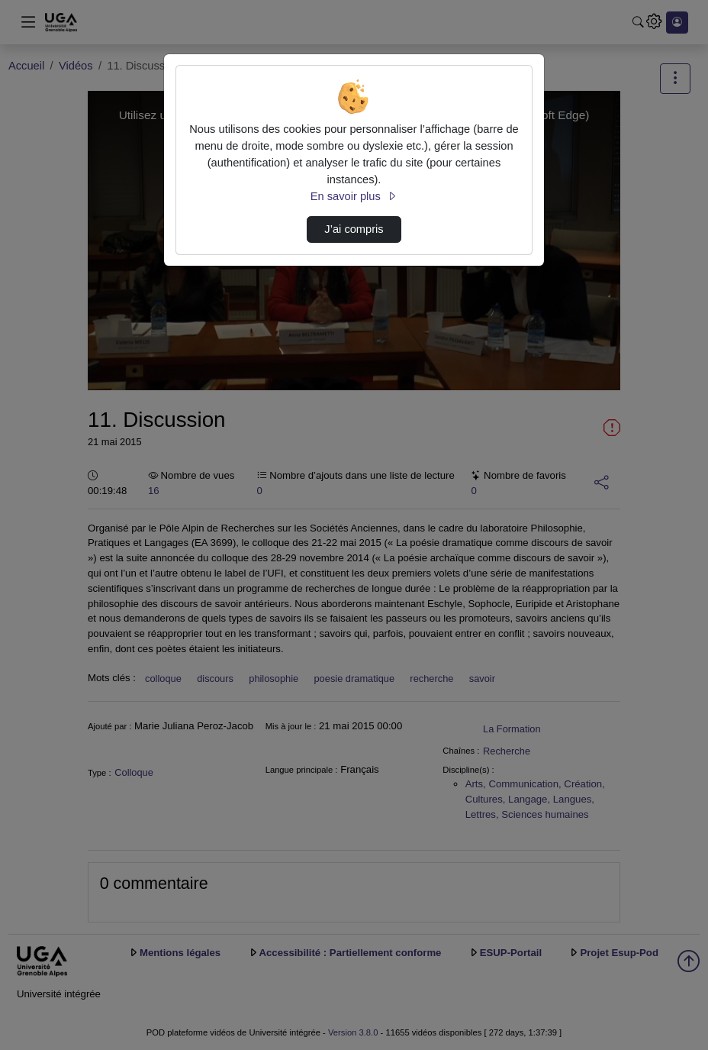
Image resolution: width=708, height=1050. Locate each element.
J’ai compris (353, 229)
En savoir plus (354, 196)
